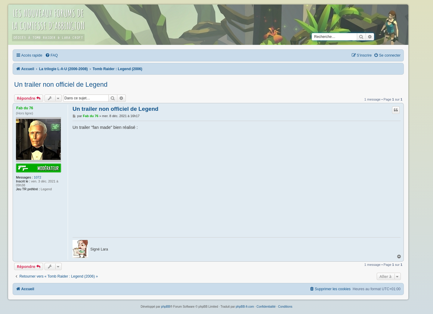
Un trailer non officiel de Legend (60, 84)
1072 (37, 177)
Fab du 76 (24, 108)
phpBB (165, 306)
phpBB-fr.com (245, 306)
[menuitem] (51, 55)
